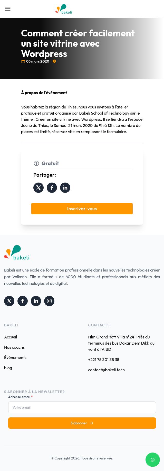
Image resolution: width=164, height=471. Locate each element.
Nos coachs (14, 347)
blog (8, 367)
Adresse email (20, 397)
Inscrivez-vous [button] (82, 209)
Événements (15, 357)
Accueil (10, 336)
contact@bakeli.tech (106, 369)
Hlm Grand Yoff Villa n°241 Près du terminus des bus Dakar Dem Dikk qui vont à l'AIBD (122, 343)
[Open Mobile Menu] (7, 8)
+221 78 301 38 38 (103, 359)
